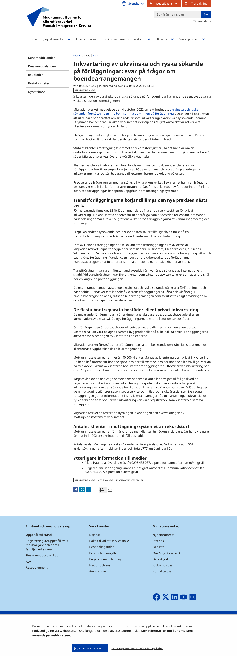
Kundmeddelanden (42, 58)
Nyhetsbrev (36, 92)
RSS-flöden (36, 75)
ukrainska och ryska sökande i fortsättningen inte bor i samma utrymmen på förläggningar (135, 111)
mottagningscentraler (129, 480)
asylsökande (105, 480)
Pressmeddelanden (42, 66)
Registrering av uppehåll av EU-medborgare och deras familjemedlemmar (48, 545)
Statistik (158, 541)
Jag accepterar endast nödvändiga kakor (137, 648)
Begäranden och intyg (105, 559)
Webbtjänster (168, 3)
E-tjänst (94, 535)
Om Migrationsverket (168, 553)
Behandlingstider (101, 547)
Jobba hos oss (163, 565)
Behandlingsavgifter (103, 553)
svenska (86, 55)
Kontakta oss (162, 571)
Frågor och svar (100, 565)
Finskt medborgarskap (42, 555)
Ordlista (158, 547)
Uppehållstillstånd (39, 535)
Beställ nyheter (38, 83)
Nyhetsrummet (163, 535)
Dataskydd (160, 559)
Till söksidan (201, 21)
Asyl (28, 561)
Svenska (136, 3)
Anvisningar (97, 571)
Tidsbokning (199, 3)
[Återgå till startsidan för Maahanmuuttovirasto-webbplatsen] (59, 22)
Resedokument (37, 567)
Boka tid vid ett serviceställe (109, 541)
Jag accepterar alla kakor (90, 648)
